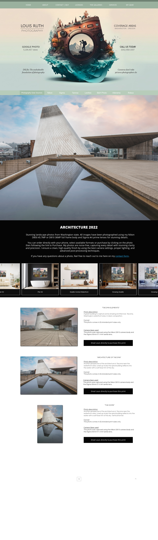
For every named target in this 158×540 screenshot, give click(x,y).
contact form (122, 256)
